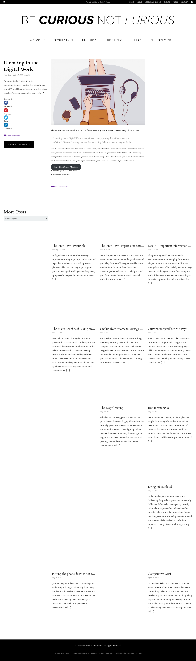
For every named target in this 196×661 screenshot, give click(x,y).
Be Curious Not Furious (98, 21)
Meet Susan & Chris (153, 2)
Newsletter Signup (19, 144)
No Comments (12, 135)
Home (131, 2)
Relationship (35, 40)
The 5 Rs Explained (60, 653)
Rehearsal (90, 40)
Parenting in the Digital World (21, 66)
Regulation (63, 40)
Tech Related (160, 40)
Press (175, 2)
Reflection (116, 40)
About (139, 2)
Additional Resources (125, 653)
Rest (137, 40)
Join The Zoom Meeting (66, 167)
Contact (184, 2)
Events (167, 2)
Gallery (109, 653)
